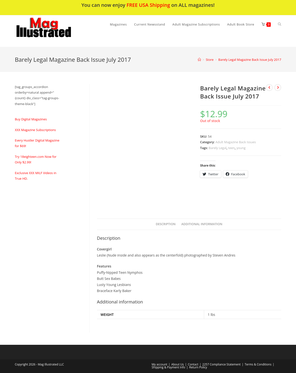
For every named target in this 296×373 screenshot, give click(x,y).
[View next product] (277, 87)
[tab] (165, 224)
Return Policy (198, 367)
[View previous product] (269, 87)
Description (166, 224)
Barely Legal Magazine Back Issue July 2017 (249, 59)
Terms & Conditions (258, 364)
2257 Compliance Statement (221, 364)
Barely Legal (217, 148)
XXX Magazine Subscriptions (35, 130)
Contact (193, 364)
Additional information (201, 224)
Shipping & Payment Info (168, 367)
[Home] (199, 59)
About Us (177, 364)
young (240, 148)
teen (231, 148)
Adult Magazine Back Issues (236, 142)
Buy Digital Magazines (31, 119)
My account (159, 364)
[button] (56, 31)
